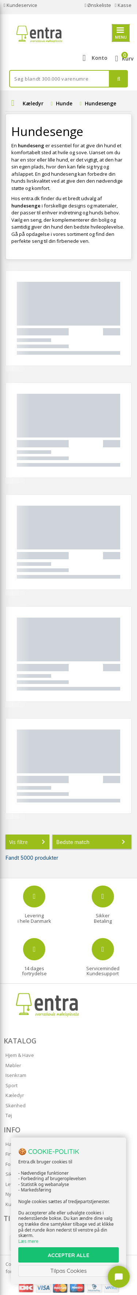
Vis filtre (28, 841)
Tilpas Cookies (68, 1270)
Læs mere (28, 1241)
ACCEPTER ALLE (68, 1255)
